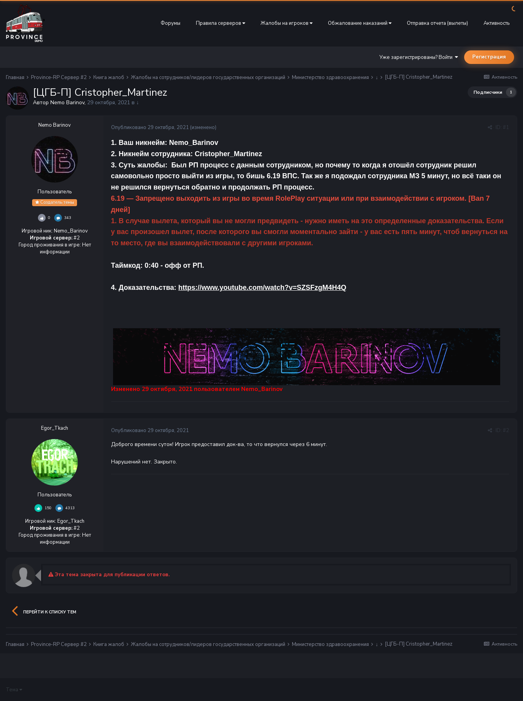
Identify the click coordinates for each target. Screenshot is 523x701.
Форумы (170, 23)
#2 (506, 430)
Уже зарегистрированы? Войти (418, 57)
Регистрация (489, 56)
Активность (496, 23)
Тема (14, 689)
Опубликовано (150, 127)
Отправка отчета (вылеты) (437, 23)
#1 (506, 127)
